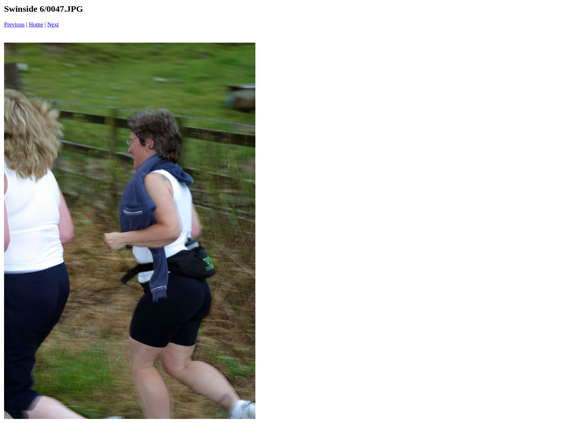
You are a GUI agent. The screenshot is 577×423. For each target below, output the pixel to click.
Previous (14, 24)
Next (53, 24)
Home (36, 24)
